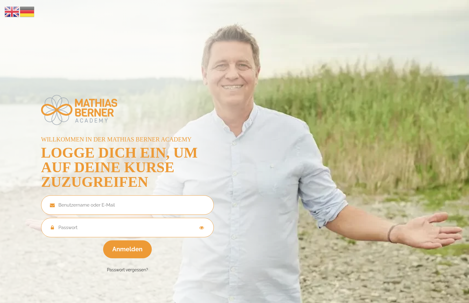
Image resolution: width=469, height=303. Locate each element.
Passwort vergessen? (127, 269)
